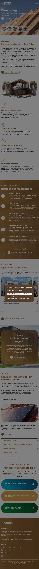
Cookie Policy (23, 563)
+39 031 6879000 (7, 550)
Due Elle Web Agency (22, 562)
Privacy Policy (16, 563)
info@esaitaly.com (7, 552)
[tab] (4, 29)
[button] (2, 310)
